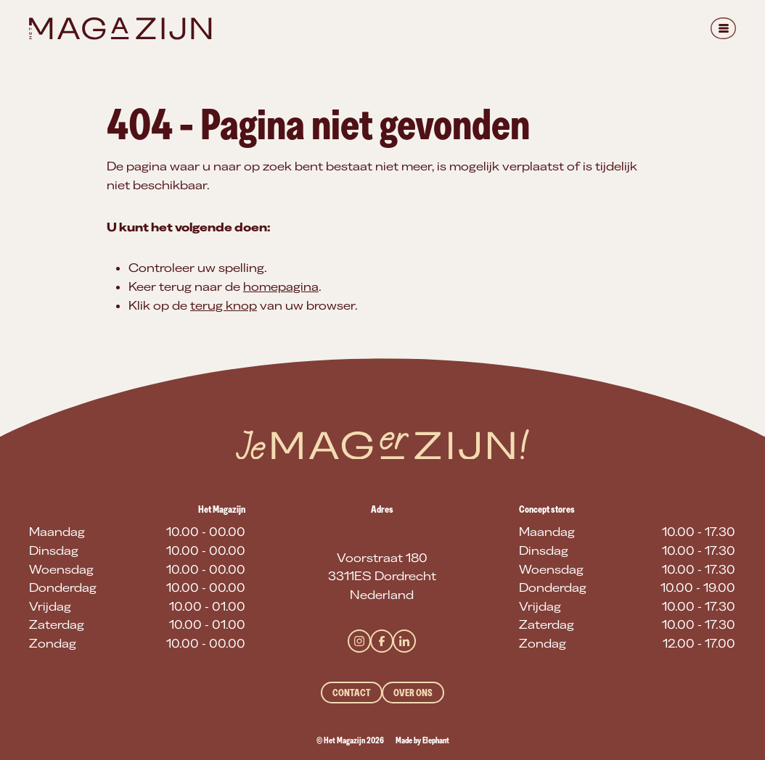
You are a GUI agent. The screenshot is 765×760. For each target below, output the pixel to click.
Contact (351, 692)
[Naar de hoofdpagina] (120, 28)
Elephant (435, 740)
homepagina (281, 286)
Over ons (413, 692)
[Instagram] (359, 641)
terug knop (223, 305)
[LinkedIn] (404, 641)
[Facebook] (381, 641)
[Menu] (723, 28)
